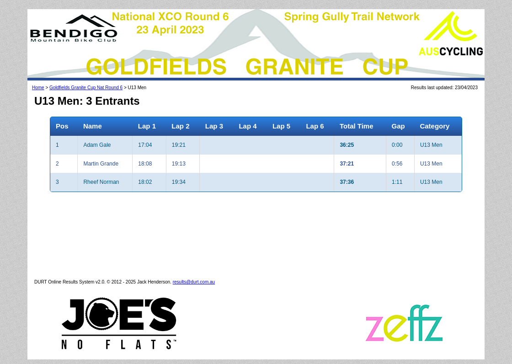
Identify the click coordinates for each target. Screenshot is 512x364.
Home (38, 87)
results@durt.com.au (194, 281)
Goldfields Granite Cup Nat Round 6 (86, 87)
